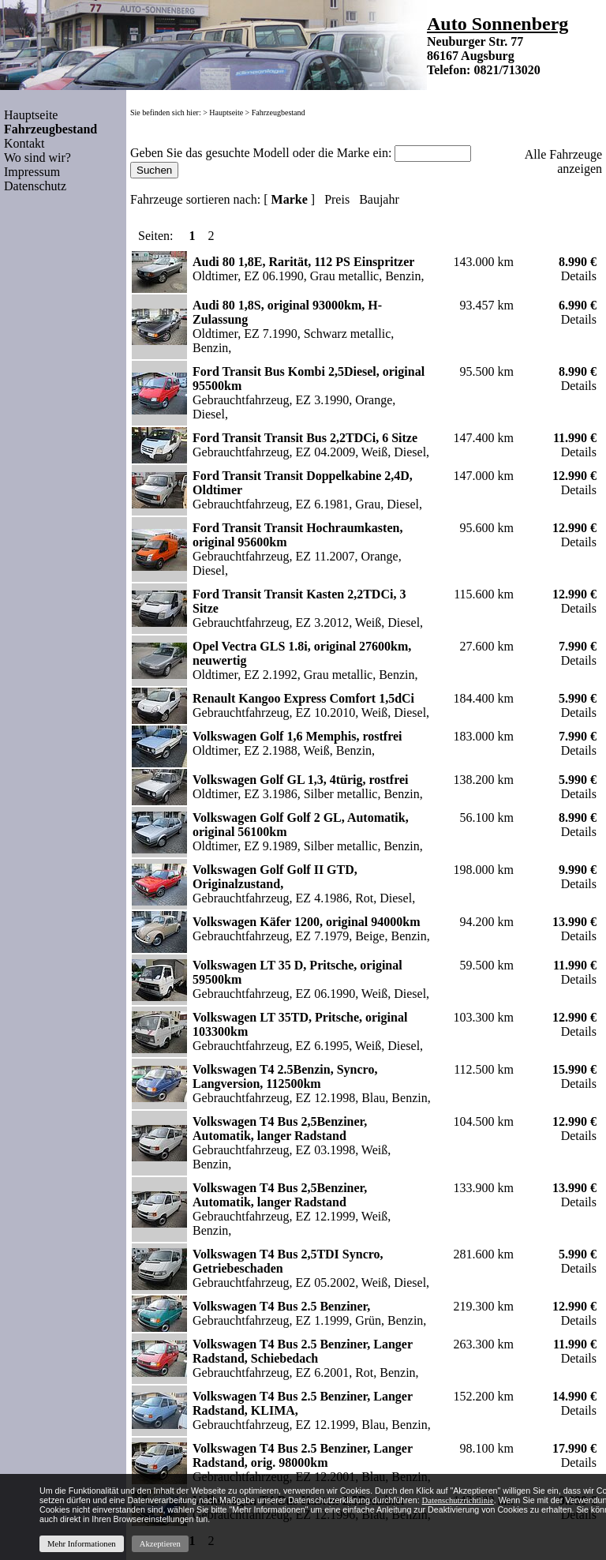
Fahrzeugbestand (278, 112)
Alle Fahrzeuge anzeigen (563, 161)
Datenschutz (35, 186)
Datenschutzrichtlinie (458, 1500)
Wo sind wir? (37, 157)
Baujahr (379, 199)
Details (579, 276)
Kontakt (24, 143)
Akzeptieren (160, 1543)
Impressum (32, 171)
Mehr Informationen (81, 1543)
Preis (337, 199)
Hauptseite (31, 115)
